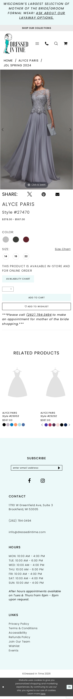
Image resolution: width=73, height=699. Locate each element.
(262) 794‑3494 (39, 317)
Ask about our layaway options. (42, 15)
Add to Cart (36, 298)
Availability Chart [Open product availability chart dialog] (19, 279)
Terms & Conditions (23, 631)
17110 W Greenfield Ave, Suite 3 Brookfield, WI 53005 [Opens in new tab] (31, 510)
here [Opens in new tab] (42, 696)
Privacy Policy (19, 627)
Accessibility (18, 635)
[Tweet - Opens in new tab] (29, 194)
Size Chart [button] (62, 249)
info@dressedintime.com (27, 535)
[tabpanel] (36, 130)
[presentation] (17, 386)
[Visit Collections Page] (36, 28)
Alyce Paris (28, 61)
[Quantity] (8, 290)
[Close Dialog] (3, 690)
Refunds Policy (19, 640)
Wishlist (14, 649)
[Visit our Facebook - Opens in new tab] (29, 483)
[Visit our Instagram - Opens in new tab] (43, 483)
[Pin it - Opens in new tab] (44, 194)
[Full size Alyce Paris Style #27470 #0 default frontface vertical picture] (36, 130)
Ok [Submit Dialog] (69, 689)
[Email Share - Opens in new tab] (57, 194)
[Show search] (56, 44)
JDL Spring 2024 (17, 65)
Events (13, 653)
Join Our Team (19, 644)
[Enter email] (36, 470)
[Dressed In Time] (15, 43)
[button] (37, 44)
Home (8, 61)
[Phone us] (47, 44)
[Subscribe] (60, 470)
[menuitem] (37, 44)
